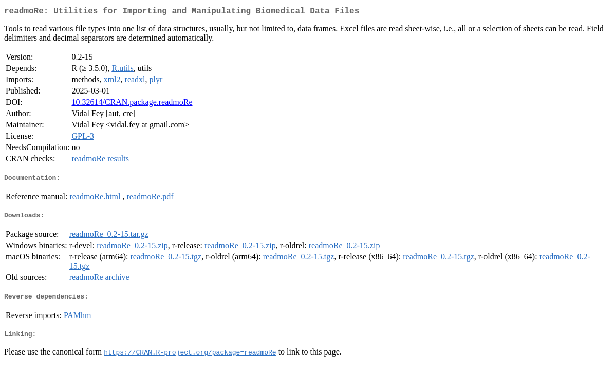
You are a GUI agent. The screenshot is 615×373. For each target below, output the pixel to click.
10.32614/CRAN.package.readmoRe (131, 104)
